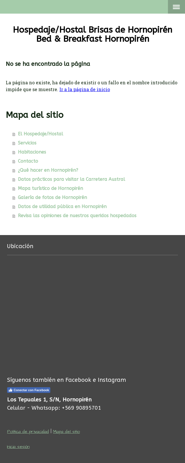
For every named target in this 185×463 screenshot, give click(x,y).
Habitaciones (32, 152)
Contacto (28, 161)
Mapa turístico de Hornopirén (50, 188)
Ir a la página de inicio (84, 89)
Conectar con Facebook (28, 390)
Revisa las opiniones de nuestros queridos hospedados (77, 215)
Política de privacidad (28, 432)
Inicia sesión (18, 447)
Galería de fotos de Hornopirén (52, 197)
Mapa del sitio (66, 432)
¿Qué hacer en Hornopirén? (48, 170)
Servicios (27, 143)
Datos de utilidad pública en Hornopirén (62, 206)
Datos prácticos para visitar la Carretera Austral (71, 179)
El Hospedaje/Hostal (40, 134)
